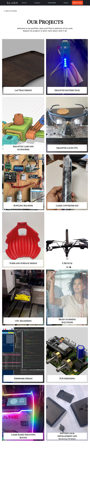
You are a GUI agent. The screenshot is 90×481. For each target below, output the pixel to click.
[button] (37, 2)
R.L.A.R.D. (12, 2)
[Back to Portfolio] (10, 11)
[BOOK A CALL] (77, 3)
